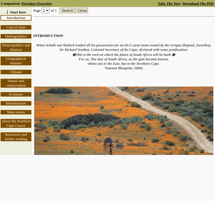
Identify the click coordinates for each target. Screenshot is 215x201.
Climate (16, 72)
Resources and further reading (16, 136)
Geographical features (16, 60)
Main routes (16, 112)
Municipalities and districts (16, 47)
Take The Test (169, 3)
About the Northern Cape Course (16, 123)
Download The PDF (198, 3)
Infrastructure (16, 103)
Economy (16, 94)
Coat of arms (16, 27)
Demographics (16, 36)
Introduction (16, 18)
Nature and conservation (15, 83)
